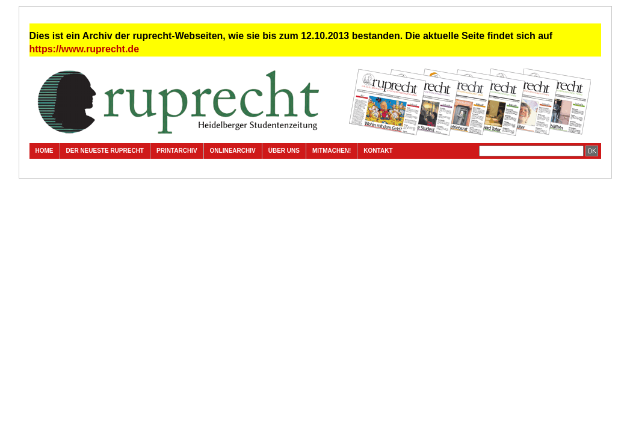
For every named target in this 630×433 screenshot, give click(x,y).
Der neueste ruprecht (105, 150)
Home (45, 150)
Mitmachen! (331, 150)
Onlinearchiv (233, 150)
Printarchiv (176, 150)
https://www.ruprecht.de (84, 49)
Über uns (284, 150)
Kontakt (377, 150)
